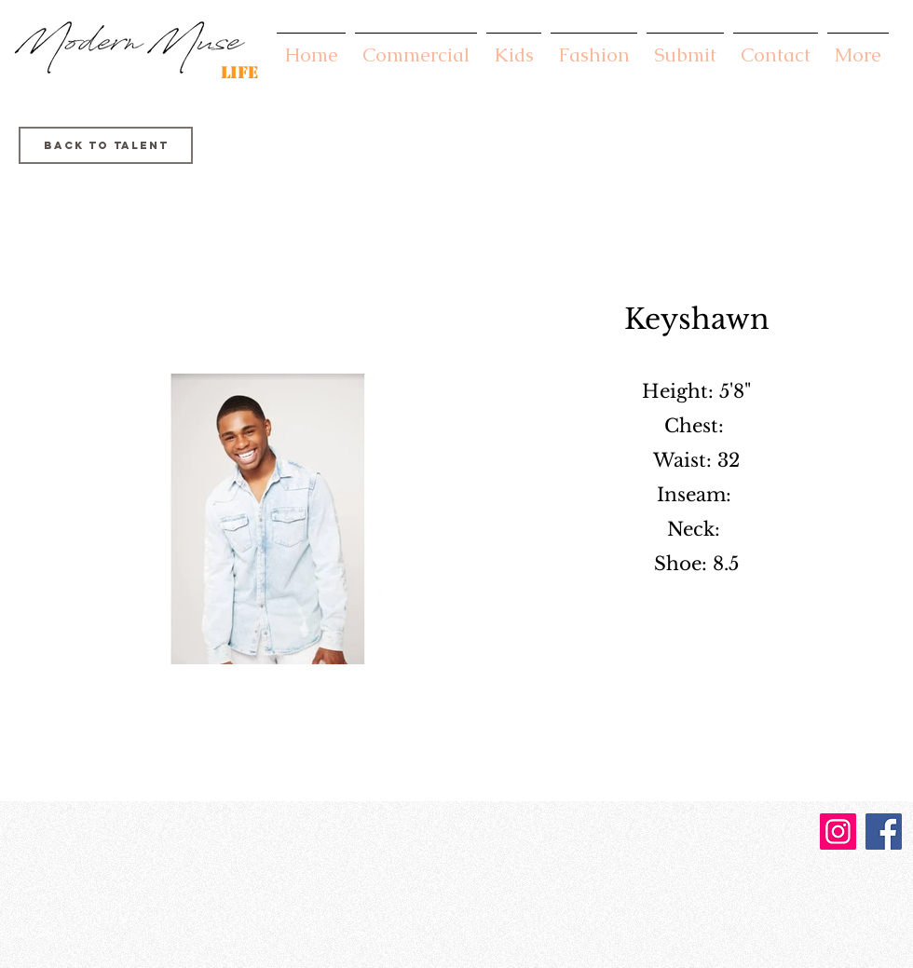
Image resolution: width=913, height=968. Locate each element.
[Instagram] (838, 831)
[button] (416, 46)
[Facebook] (883, 831)
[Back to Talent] (106, 145)
